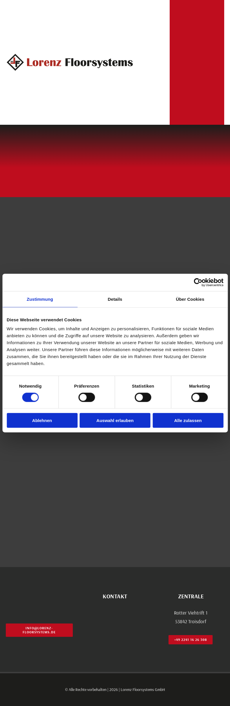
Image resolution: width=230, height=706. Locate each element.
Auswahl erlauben (114, 420)
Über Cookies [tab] (190, 298)
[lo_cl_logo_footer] (39, 591)
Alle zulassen (188, 420)
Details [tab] (115, 298)
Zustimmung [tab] (40, 298)
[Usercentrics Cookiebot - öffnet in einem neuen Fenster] (198, 282)
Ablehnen (42, 420)
